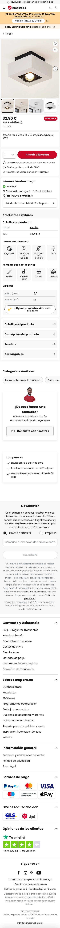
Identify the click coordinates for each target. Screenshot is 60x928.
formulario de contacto (34, 591)
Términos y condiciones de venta (23, 755)
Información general (20, 748)
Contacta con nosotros (17, 641)
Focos (9, 33)
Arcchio (34, 227)
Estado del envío (13, 635)
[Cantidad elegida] (9, 155)
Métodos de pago (14, 658)
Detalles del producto (19, 324)
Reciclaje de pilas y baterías (42, 889)
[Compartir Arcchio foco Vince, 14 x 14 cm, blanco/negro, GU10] (55, 49)
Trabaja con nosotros (16, 709)
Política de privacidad (16, 761)
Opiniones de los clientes (18, 720)
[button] (7, 106)
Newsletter (9, 692)
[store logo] (19, 8)
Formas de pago (16, 777)
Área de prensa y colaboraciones (23, 726)
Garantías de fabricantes (19, 669)
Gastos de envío (13, 647)
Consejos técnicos (29, 732)
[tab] (30, 646)
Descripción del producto (21, 334)
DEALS (28, 20)
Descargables (14, 354)
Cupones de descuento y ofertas (23, 715)
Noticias (7, 737)
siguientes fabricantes (30, 609)
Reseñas (10, 344)
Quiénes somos (12, 687)
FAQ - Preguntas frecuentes (20, 630)
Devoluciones (11, 652)
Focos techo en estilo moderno (22, 380)
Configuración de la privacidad (23, 879)
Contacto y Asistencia (21, 623)
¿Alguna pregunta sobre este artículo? (32, 309)
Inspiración (9, 732)
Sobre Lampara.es (18, 679)
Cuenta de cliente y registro (20, 663)
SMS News (9, 698)
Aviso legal (9, 766)
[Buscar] (50, 8)
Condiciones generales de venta (31, 884)
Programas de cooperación (20, 704)
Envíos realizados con (20, 807)
